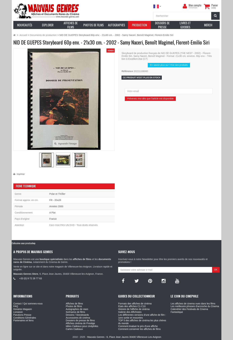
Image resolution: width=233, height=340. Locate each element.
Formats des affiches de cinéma (135, 303)
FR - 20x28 (55, 200)
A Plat (52, 212)
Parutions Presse (22, 315)
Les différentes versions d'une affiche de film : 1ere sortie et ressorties (142, 316)
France (53, 218)
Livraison (18, 312)
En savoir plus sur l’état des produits (169, 65)
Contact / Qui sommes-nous (28, 303)
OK (215, 269)
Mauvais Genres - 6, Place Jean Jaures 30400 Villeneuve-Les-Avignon (124, 337)
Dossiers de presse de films (80, 320)
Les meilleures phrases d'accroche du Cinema (195, 306)
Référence (127, 71)
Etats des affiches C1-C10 (131, 306)
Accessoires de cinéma (78, 317)
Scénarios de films (75, 312)
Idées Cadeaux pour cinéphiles (82, 326)
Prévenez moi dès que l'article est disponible (150, 98)
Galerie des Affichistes (129, 312)
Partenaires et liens (23, 320)
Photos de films (74, 306)
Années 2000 (56, 206)
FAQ (15, 306)
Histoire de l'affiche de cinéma (133, 309)
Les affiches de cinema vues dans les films (193, 303)
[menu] (185, 6)
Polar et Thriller (57, 194)
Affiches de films (74, 303)
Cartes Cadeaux (74, 329)
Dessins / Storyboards (77, 315)
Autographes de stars (77, 309)
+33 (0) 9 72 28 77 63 (30, 278)
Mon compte (195, 5)
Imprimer (21, 174)
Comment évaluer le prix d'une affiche (138, 326)
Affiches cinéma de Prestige (80, 323)
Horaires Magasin (22, 309)
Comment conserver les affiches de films (139, 329)
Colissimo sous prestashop (23, 243)
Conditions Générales (24, 317)
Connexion (193, 8)
